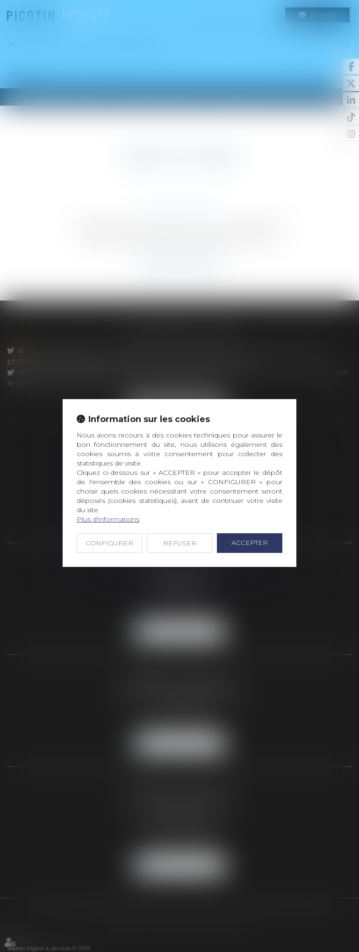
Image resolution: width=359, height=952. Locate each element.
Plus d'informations (108, 519)
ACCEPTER (249, 542)
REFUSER (179, 543)
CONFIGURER (109, 543)
